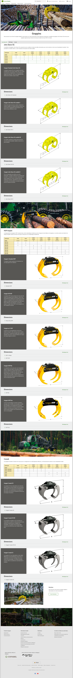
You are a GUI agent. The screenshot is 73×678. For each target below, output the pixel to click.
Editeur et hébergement (47, 665)
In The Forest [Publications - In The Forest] (40, 634)
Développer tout (65, 91)
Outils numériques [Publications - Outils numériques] (41, 635)
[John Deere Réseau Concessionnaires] (52, 1)
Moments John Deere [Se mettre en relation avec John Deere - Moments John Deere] (58, 637)
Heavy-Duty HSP (9, 320)
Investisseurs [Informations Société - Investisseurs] (23, 639)
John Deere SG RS (10, 164)
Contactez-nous (53, 665)
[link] (69, 1)
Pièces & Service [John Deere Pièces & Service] (20, 3)
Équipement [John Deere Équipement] (8, 3)
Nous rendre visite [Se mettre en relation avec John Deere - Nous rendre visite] (57, 632)
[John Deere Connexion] (62, 1)
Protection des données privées (26, 665)
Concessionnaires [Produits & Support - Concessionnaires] (7, 635)
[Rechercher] (40, 1)
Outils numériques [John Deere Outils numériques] (27, 3)
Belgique (36, 662)
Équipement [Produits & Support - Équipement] (6, 632)
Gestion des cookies (34, 665)
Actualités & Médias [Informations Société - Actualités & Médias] (24, 641)
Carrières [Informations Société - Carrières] (22, 635)
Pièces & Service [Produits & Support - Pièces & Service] (7, 634)
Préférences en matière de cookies (36, 667)
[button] (35, 673)
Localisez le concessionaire (36, 618)
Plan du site (19, 665)
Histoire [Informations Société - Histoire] (22, 638)
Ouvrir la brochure (54, 594)
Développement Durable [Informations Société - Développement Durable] (25, 634)
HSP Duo (8, 427)
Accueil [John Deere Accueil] (3, 3)
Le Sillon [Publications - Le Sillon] (39, 632)
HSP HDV (8, 358)
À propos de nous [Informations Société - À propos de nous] (24, 632)
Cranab (15, 42)
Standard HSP (9, 286)
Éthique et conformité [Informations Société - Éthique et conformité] (24, 646)
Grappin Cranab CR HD (11, 545)
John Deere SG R (9, 199)
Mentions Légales (40, 665)
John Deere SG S (9, 129)
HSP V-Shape (9, 355)
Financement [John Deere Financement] (13, 3)
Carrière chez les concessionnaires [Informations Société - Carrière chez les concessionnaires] (27, 637)
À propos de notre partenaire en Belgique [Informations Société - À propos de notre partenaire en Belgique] (28, 642)
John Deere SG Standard (11, 95)
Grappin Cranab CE (10, 579)
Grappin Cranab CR (10, 510)
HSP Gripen (11, 42)
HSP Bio (7, 392)
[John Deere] (7, 1)
